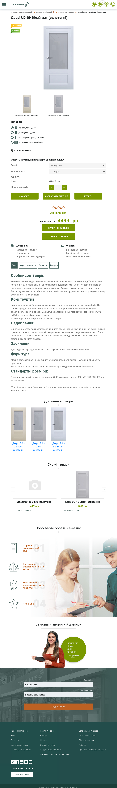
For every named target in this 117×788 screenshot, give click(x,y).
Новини (43, 741)
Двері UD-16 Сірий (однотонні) (34, 501)
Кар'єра (43, 736)
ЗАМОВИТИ (24, 196)
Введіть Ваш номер (58, 693)
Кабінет (82, 746)
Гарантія (43, 265)
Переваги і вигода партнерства (54, 755)
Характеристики (28, 265)
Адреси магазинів (19, 732)
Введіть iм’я (58, 683)
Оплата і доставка (19, 746)
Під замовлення (86, 741)
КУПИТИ (88, 196)
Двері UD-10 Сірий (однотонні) (82, 501)
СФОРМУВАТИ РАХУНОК (56, 196)
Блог (13, 736)
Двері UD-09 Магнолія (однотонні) (27, 105)
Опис (14, 265)
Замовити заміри (58, 236)
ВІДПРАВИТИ (58, 707)
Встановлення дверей (89, 732)
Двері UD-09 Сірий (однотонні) (58, 105)
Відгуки (54, 265)
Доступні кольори (21, 150)
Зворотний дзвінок (22, 776)
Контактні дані (47, 732)
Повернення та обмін (21, 751)
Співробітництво (47, 746)
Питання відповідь (87, 736)
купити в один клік (58, 228)
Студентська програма (50, 751)
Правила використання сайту (92, 751)
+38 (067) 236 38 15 (22, 770)
